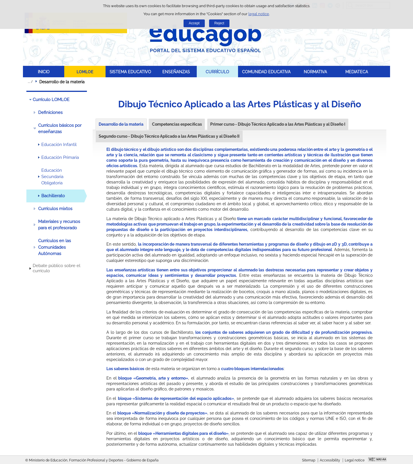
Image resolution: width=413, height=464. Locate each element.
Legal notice (355, 460)
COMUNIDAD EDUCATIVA (266, 71)
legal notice (258, 14)
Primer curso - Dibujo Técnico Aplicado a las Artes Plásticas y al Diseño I (277, 124)
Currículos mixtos (55, 208)
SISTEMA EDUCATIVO (130, 71)
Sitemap (308, 460)
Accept (194, 23)
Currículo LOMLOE (51, 99)
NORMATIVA (315, 71)
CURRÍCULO (217, 71)
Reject (219, 23)
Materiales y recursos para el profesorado (59, 224)
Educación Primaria (60, 157)
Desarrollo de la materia (121, 124)
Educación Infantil (59, 144)
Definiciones (50, 112)
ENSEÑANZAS (176, 71)
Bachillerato (53, 195)
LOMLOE (85, 71)
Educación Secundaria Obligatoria (52, 177)
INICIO (44, 71)
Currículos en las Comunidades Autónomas (54, 247)
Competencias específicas (177, 124)
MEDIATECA (356, 71)
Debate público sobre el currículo (56, 268)
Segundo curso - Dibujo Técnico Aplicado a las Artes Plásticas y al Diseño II (169, 136)
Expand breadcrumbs (30, 82)
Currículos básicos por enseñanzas (59, 128)
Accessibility (330, 460)
